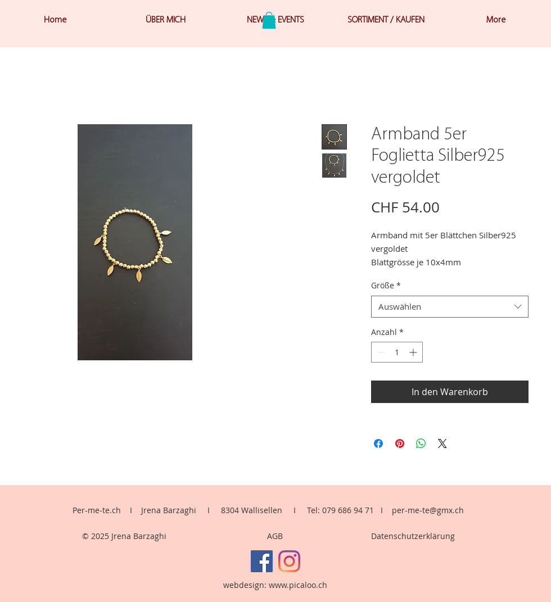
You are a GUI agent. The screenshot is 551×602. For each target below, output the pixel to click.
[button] (269, 20)
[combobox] (450, 307)
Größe (386, 285)
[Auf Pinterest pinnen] (400, 443)
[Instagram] (289, 561)
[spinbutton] (397, 352)
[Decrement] (380, 352)
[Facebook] (262, 561)
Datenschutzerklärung (413, 536)
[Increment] (414, 352)
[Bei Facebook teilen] (378, 443)
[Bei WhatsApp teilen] (421, 443)
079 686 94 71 (348, 510)
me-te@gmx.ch (436, 510)
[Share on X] (442, 443)
